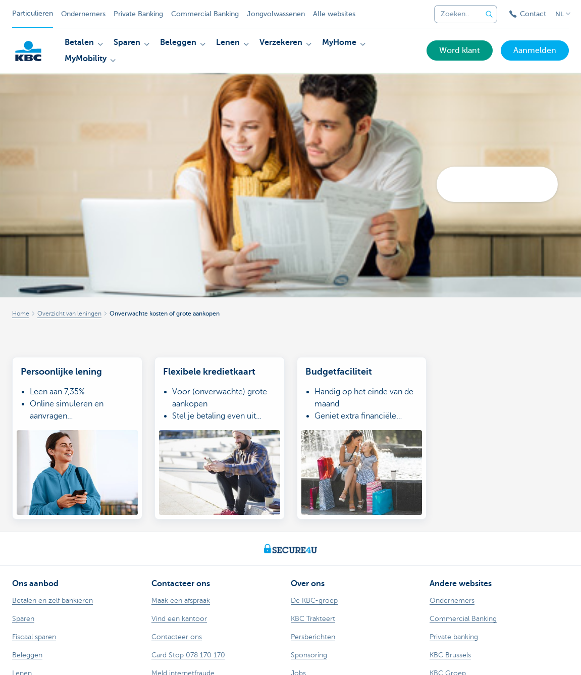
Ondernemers (83, 14)
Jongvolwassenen (276, 14)
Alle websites (334, 14)
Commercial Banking (205, 14)
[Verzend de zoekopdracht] (489, 14)
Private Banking (138, 14)
